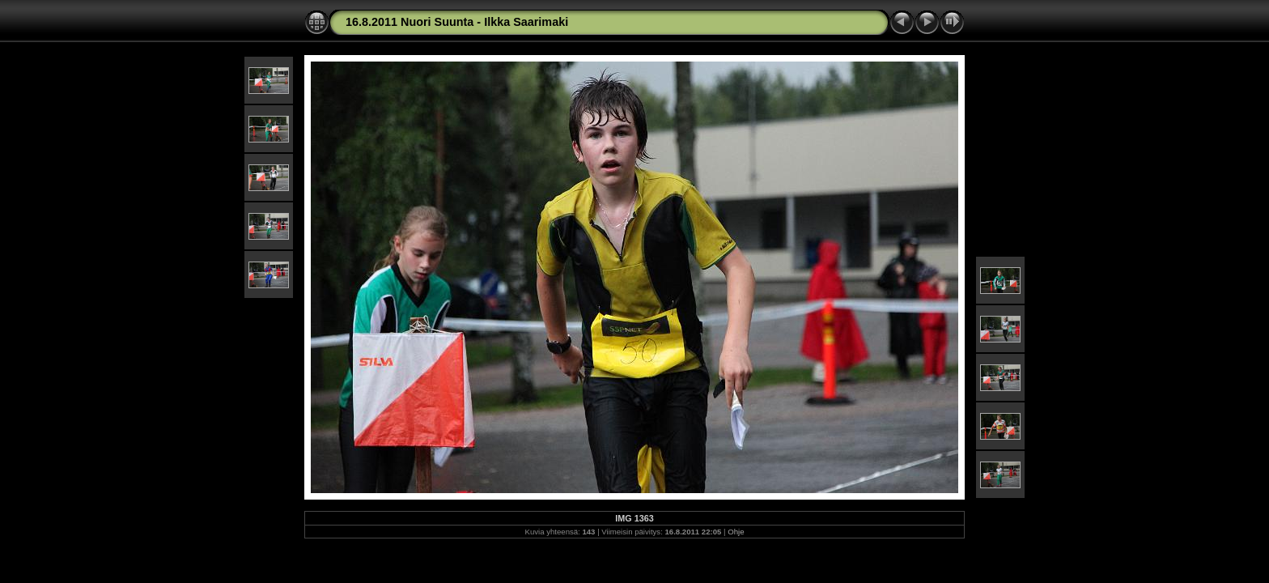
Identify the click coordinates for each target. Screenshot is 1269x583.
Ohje (736, 531)
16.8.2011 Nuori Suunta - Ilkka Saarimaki (457, 21)
